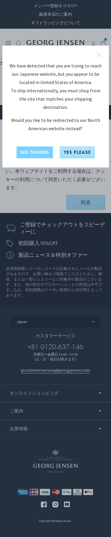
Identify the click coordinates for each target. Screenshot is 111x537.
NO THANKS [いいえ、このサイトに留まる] (34, 152)
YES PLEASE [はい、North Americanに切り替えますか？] (77, 152)
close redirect (99, 55)
